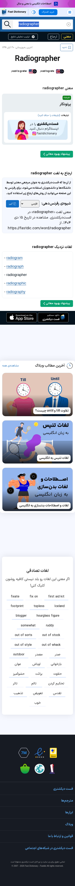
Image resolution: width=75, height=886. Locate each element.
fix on (34, 596)
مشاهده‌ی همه (10, 365)
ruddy (50, 625)
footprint (17, 606)
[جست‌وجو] (7, 24)
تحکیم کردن (56, 683)
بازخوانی (56, 664)
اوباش (36, 664)
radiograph (15, 266)
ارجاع (53, 36)
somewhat (28, 625)
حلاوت (57, 674)
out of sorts (23, 635)
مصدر (39, 654)
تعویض (38, 693)
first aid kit (56, 596)
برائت (38, 674)
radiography (15, 292)
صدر (57, 654)
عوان (18, 664)
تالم (33, 683)
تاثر (15, 683)
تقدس (57, 693)
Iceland (59, 606)
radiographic (16, 283)
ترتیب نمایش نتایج (23, 37)
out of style (23, 645)
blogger (21, 615)
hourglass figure (48, 615)
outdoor (18, 654)
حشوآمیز (19, 674)
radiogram (14, 258)
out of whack (51, 645)
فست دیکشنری (28, 861)
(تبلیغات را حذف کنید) (49, 115)
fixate (15, 596)
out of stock (51, 635)
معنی (67, 36)
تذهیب (18, 693)
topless (39, 606)
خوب (37, 702)
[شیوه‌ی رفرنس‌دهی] (30, 203)
